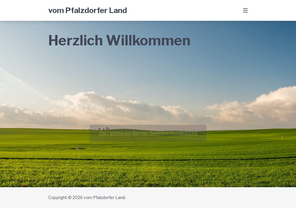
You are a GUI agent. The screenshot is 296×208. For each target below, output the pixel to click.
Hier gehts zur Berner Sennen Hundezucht (148, 133)
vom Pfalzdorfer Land (87, 10)
